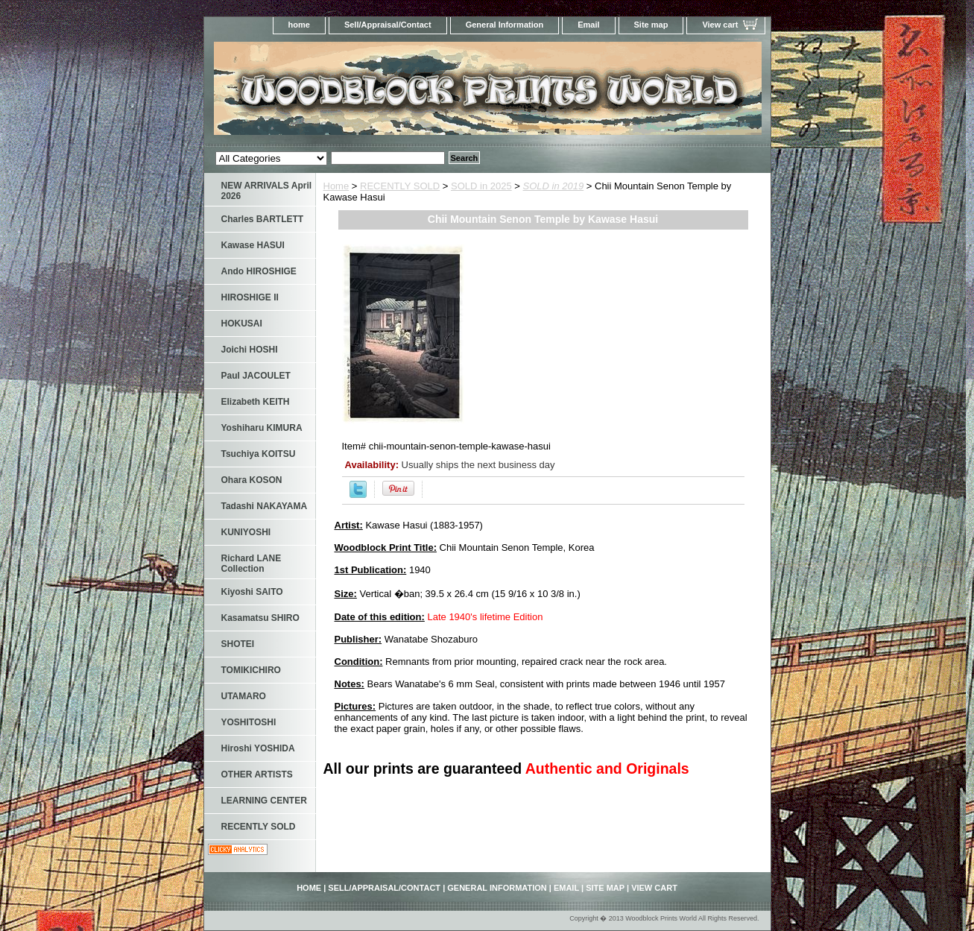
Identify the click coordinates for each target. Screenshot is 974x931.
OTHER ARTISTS (257, 774)
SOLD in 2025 (481, 186)
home (299, 24)
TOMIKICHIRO (251, 670)
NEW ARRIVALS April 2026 (266, 190)
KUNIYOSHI (246, 532)
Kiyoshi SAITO (252, 592)
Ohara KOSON (251, 480)
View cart (720, 24)
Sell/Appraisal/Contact (387, 24)
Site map (651, 24)
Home (336, 186)
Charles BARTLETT (262, 219)
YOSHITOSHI (248, 722)
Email (588, 24)
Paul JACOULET (256, 375)
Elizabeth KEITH (255, 402)
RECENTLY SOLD (400, 186)
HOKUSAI (241, 323)
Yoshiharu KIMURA (262, 428)
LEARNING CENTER (264, 800)
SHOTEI (238, 644)
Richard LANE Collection (251, 563)
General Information (505, 24)
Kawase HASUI (253, 245)
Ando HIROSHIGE (259, 271)
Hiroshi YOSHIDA (258, 748)
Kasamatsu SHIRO (260, 618)
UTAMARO (243, 696)
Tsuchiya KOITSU (258, 454)
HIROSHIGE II (250, 297)
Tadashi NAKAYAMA (264, 506)
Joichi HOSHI (249, 349)
